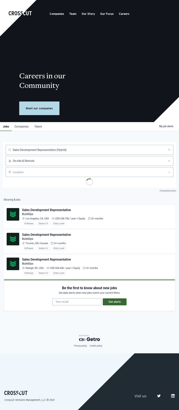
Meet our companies (39, 108)
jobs (6, 126)
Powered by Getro (168, 191)
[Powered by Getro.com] (89, 338)
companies (22, 126)
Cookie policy (96, 346)
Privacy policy (80, 346)
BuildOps (27, 214)
